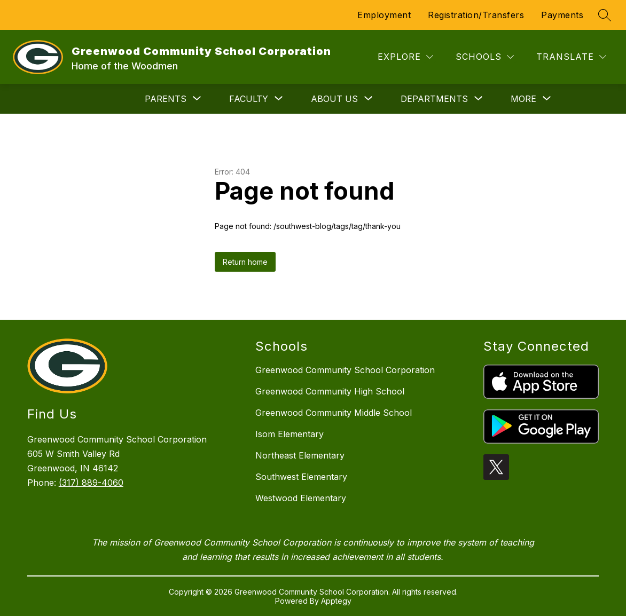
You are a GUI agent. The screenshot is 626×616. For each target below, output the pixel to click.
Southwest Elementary (301, 476)
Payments (562, 15)
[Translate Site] (571, 57)
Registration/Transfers (476, 15)
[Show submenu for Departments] (434, 98)
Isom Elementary (289, 434)
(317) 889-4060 (91, 482)
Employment (384, 15)
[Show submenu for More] (523, 98)
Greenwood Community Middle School (333, 412)
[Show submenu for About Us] (334, 98)
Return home (245, 261)
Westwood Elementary (300, 498)
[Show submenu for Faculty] (248, 98)
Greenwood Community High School (329, 391)
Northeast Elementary (300, 455)
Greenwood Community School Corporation (345, 370)
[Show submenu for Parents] (165, 98)
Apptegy (336, 600)
